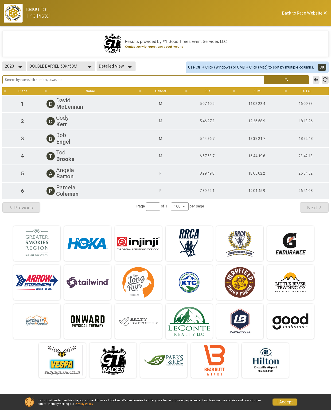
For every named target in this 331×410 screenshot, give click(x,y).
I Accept (285, 402)
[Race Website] (15, 13)
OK (321, 67)
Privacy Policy (84, 404)
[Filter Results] (316, 80)
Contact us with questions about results (154, 46)
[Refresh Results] (325, 80)
